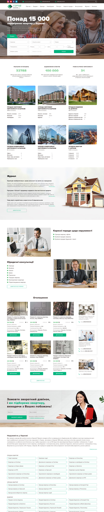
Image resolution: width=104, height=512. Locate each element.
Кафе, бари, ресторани (13, 157)
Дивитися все (93, 449)
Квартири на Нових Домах (15, 466)
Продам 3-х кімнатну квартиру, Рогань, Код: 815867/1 (39, 317)
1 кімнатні (71, 153)
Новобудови (50, 6)
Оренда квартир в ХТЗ (45, 489)
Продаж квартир (14, 277)
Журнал (87, 6)
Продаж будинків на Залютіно (16, 504)
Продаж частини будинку (15, 500)
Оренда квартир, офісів (62, 234)
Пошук (64, 51)
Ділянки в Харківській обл (75, 119)
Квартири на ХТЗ (13, 470)
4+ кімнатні (71, 158)
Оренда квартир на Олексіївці (47, 485)
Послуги (58, 6)
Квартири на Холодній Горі (46, 466)
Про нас (28, 6)
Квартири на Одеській (45, 470)
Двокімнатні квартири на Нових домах (50, 478)
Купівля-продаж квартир (63, 237)
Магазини (9, 155)
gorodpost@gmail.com (30, 1)
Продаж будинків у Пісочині (47, 504)
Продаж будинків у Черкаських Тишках (19, 508)
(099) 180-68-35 (46, 1)
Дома (10, 273)
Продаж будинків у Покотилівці (78, 508)
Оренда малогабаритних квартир (17, 493)
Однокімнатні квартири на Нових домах (80, 474)
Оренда (11, 266)
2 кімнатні (71, 155)
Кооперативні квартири (16, 280)
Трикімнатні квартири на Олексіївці (18, 478)
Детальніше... (52, 186)
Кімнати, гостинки (12, 114)
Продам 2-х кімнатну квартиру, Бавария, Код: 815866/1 (39, 356)
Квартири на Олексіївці (76, 458)
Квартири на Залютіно (75, 466)
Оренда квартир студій (45, 493)
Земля (11, 270)
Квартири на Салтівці (14, 462)
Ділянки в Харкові (73, 115)
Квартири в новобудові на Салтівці (79, 462)
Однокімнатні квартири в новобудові (49, 474)
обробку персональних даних (37, 418)
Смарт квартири (12, 458)
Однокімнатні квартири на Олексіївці (18, 474)
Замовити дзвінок (16, 417)
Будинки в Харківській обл (76, 117)
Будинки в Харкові (73, 114)
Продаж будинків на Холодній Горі (79, 500)
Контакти (94, 6)
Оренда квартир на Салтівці (16, 485)
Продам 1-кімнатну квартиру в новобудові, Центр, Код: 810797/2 (17, 356)
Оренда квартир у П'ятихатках (77, 489)
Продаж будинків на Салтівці (47, 500)
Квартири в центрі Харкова (77, 470)
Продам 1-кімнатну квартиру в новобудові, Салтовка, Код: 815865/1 (62, 357)
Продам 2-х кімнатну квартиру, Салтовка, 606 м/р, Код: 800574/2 (63, 317)
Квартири (9, 115)
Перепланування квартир (17, 282)
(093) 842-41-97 (61, 1)
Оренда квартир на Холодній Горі (78, 485)
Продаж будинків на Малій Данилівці (80, 504)
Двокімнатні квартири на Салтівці (48, 462)
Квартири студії (43, 458)
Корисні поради (68, 6)
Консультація (78, 6)
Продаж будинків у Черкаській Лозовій (50, 508)
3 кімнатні (71, 157)
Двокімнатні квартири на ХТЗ (77, 478)
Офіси (8, 153)
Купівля (11, 268)
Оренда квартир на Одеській (16, 489)
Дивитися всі (17, 210)
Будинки (40, 117)
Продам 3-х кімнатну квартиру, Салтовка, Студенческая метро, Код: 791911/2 (16, 318)
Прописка (12, 275)
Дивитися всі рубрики (16, 286)
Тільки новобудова (70, 46)
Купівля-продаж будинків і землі (65, 239)
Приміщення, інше (12, 158)
